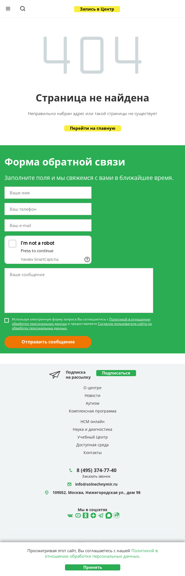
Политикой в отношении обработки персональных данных (101, 553)
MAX (108, 514)
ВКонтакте (69, 514)
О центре (92, 387)
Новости (92, 395)
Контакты (93, 452)
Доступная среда (92, 444)
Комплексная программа (92, 411)
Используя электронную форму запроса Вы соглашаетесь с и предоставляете (82, 323)
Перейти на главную (92, 128)
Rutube (116, 514)
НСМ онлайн (92, 421)
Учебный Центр (92, 437)
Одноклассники (85, 514)
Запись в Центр (97, 9)
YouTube (77, 514)
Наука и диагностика (92, 429)
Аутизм (92, 403)
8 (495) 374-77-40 (96, 470)
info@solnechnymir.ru (96, 484)
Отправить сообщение (48, 342)
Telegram (93, 514)
